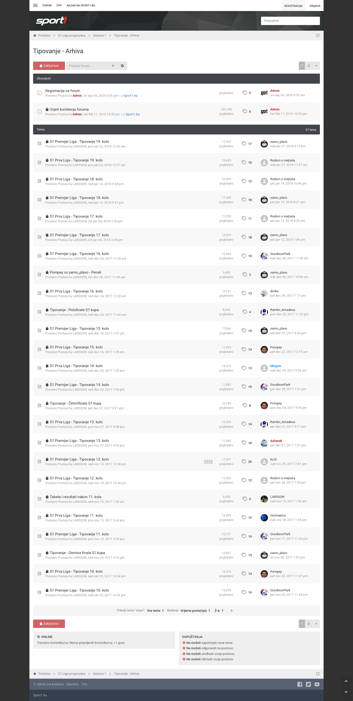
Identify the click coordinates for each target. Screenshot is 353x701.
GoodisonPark (280, 254)
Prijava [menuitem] (315, 6)
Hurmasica (278, 515)
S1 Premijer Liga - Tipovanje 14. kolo (79, 385)
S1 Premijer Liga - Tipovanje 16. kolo (79, 253)
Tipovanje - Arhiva (58, 51)
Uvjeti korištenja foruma (69, 109)
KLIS (273, 459)
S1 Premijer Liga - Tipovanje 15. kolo (79, 328)
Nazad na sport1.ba (81, 5)
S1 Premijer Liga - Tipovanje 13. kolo (79, 440)
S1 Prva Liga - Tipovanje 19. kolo (76, 160)
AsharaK (276, 441)
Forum (47, 5)
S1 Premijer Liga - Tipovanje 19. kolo (79, 141)
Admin (77, 95)
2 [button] (309, 65)
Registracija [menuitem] (293, 6)
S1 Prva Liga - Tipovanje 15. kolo (76, 347)
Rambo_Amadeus (282, 310)
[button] (316, 66)
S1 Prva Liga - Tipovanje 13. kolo (76, 422)
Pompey (276, 347)
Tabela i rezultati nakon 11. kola (75, 497)
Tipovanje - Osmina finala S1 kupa (77, 553)
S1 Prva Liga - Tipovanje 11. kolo (76, 515)
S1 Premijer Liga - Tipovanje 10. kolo (79, 590)
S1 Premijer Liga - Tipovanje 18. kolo (79, 198)
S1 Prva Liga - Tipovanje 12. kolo (76, 478)
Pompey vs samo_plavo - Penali (75, 272)
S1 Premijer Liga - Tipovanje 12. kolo (79, 459)
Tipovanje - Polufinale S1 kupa (74, 310)
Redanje (190, 611)
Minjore (275, 366)
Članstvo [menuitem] (72, 684)
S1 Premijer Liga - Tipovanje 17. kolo (79, 235)
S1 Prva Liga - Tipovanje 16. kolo (76, 291)
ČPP (59, 5)
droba (274, 291)
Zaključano (49, 65)
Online (46, 637)
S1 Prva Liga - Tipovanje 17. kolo (76, 216)
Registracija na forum (62, 91)
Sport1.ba (131, 95)
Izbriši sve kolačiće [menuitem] (48, 684)
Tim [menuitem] (84, 684)
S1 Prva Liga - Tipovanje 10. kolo (76, 571)
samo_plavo (279, 142)
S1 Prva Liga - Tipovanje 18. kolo (76, 179)
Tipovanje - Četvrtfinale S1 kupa (75, 403)
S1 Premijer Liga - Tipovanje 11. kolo (79, 534)
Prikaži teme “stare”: (141, 611)
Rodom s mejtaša (282, 160)
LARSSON (80, 146)
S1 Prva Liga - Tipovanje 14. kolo (76, 366)
